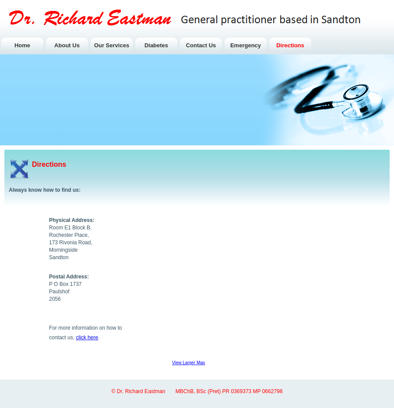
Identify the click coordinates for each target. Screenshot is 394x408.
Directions (290, 45)
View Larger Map (188, 362)
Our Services (111, 45)
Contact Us (201, 45)
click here (87, 337)
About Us (67, 45)
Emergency (245, 45)
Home (22, 45)
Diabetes (156, 45)
